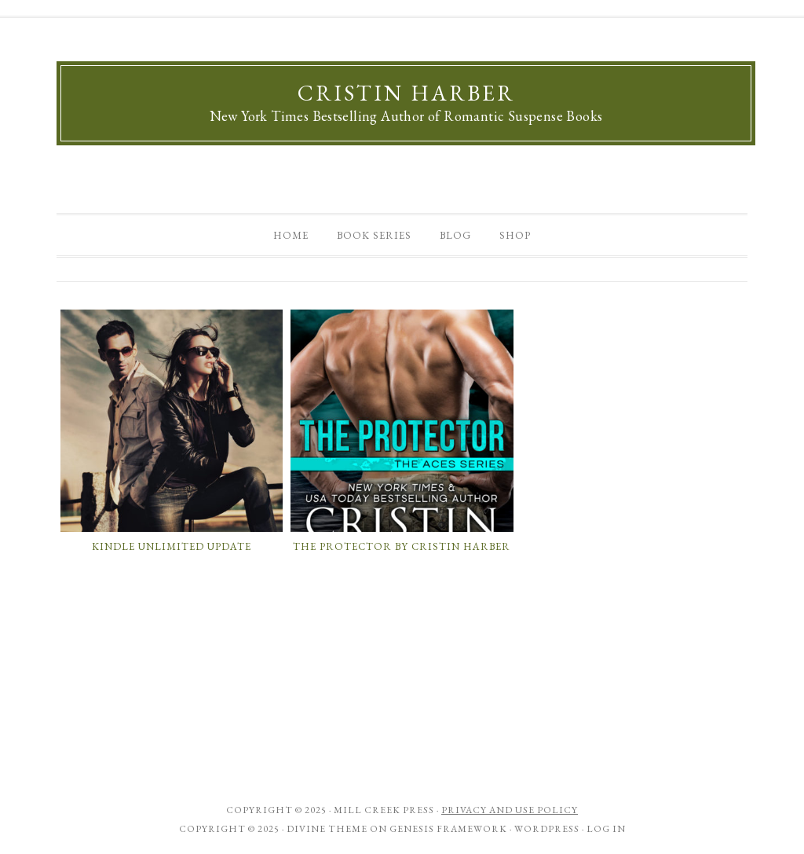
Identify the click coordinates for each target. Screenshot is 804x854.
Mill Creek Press (384, 810)
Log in (606, 829)
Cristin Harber (406, 93)
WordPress (546, 829)
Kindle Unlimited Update (171, 546)
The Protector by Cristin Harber (401, 546)
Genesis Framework (448, 829)
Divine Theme (327, 829)
